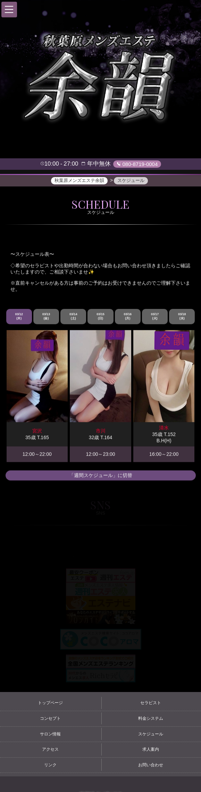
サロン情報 (50, 734)
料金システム (150, 718)
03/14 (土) (73, 317)
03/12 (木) (19, 317)
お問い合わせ (150, 764)
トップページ (50, 702)
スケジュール (150, 734)
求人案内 (150, 749)
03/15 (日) (100, 317)
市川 (101, 431)
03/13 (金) (46, 317)
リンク (50, 764)
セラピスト (150, 702)
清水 (164, 428)
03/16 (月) (128, 317)
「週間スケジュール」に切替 (100, 475)
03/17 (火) (155, 317)
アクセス (50, 749)
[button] (9, 9)
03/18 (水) (182, 317)
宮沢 (37, 431)
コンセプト (50, 718)
